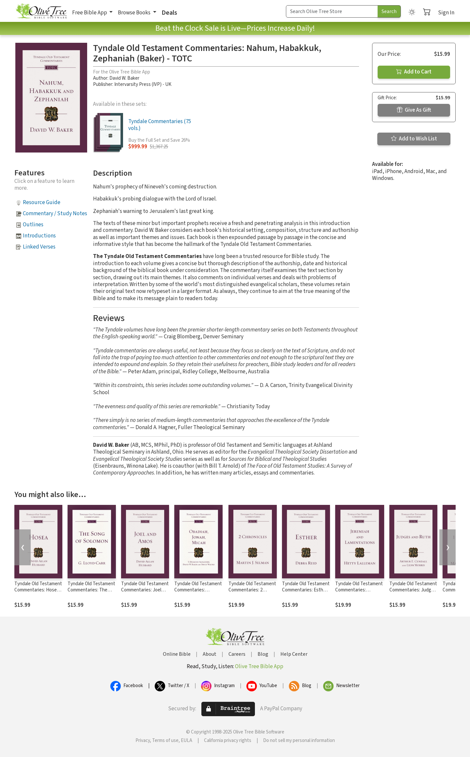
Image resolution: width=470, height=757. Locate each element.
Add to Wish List (414, 139)
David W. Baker (124, 78)
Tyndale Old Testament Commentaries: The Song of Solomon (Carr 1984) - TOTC (91, 593)
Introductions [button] (39, 236)
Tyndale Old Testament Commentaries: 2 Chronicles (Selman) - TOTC (252, 593)
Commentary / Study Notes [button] (55, 213)
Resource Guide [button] (41, 202)
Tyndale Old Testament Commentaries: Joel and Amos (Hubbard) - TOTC (145, 593)
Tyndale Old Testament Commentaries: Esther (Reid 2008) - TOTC (306, 590)
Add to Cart (413, 72)
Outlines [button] (33, 225)
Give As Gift (414, 110)
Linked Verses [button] (39, 247)
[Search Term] (332, 11)
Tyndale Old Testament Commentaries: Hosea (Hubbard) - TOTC (38, 590)
